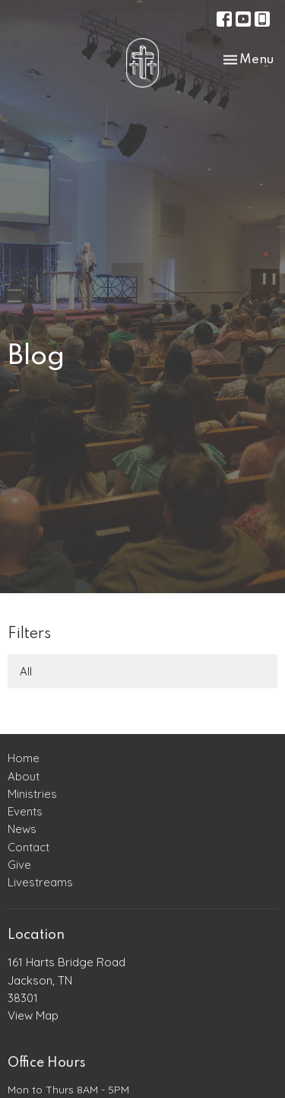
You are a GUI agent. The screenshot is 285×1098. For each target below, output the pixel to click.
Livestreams (40, 882)
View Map (33, 1015)
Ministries (32, 794)
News (22, 829)
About (24, 776)
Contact (28, 847)
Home (24, 758)
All (26, 671)
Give (19, 864)
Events (25, 811)
